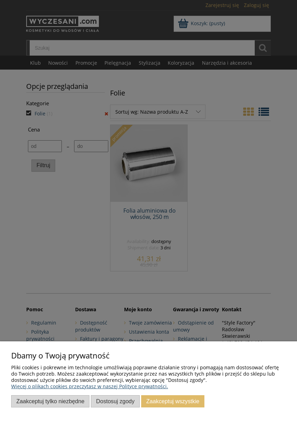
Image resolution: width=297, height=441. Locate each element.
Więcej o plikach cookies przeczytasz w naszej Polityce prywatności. (89, 386)
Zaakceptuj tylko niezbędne (50, 401)
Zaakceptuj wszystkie (172, 401)
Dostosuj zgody (115, 401)
